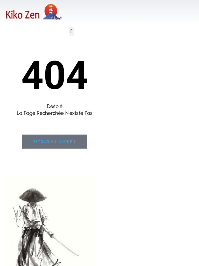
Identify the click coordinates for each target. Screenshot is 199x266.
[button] (71, 31)
